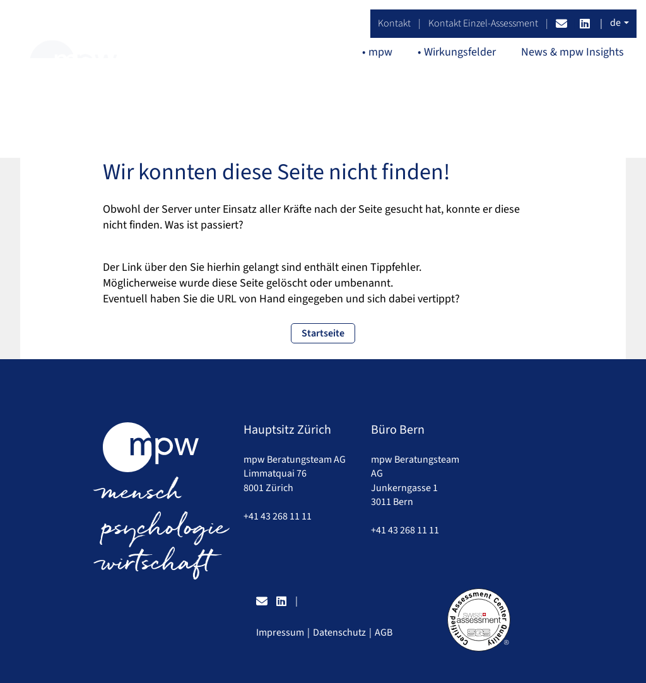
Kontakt (394, 23)
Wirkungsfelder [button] (460, 52)
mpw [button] (380, 52)
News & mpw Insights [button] (572, 52)
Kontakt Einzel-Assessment (483, 23)
